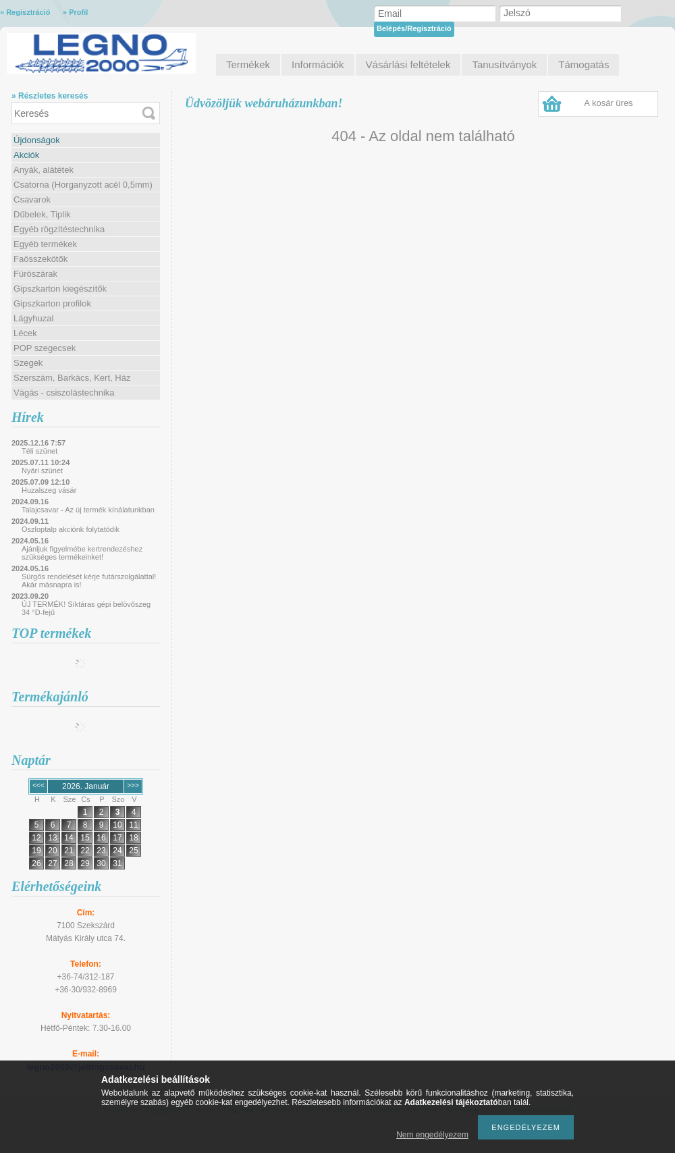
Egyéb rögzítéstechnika (59, 229)
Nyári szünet (42, 470)
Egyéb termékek (45, 244)
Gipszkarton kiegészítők (60, 289)
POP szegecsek (45, 348)
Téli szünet (39, 451)
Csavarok (32, 199)
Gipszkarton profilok (52, 303)
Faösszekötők (41, 259)
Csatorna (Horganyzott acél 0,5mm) (83, 185)
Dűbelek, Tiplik (42, 214)
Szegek (28, 363)
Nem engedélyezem (432, 1134)
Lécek (25, 333)
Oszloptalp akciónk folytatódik (70, 529)
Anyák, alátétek (44, 170)
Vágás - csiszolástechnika (64, 392)
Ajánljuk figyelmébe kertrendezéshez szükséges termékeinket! (82, 553)
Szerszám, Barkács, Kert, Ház (72, 378)
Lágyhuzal (33, 318)
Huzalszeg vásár (49, 490)
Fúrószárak (35, 274)
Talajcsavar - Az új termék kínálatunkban (88, 510)
